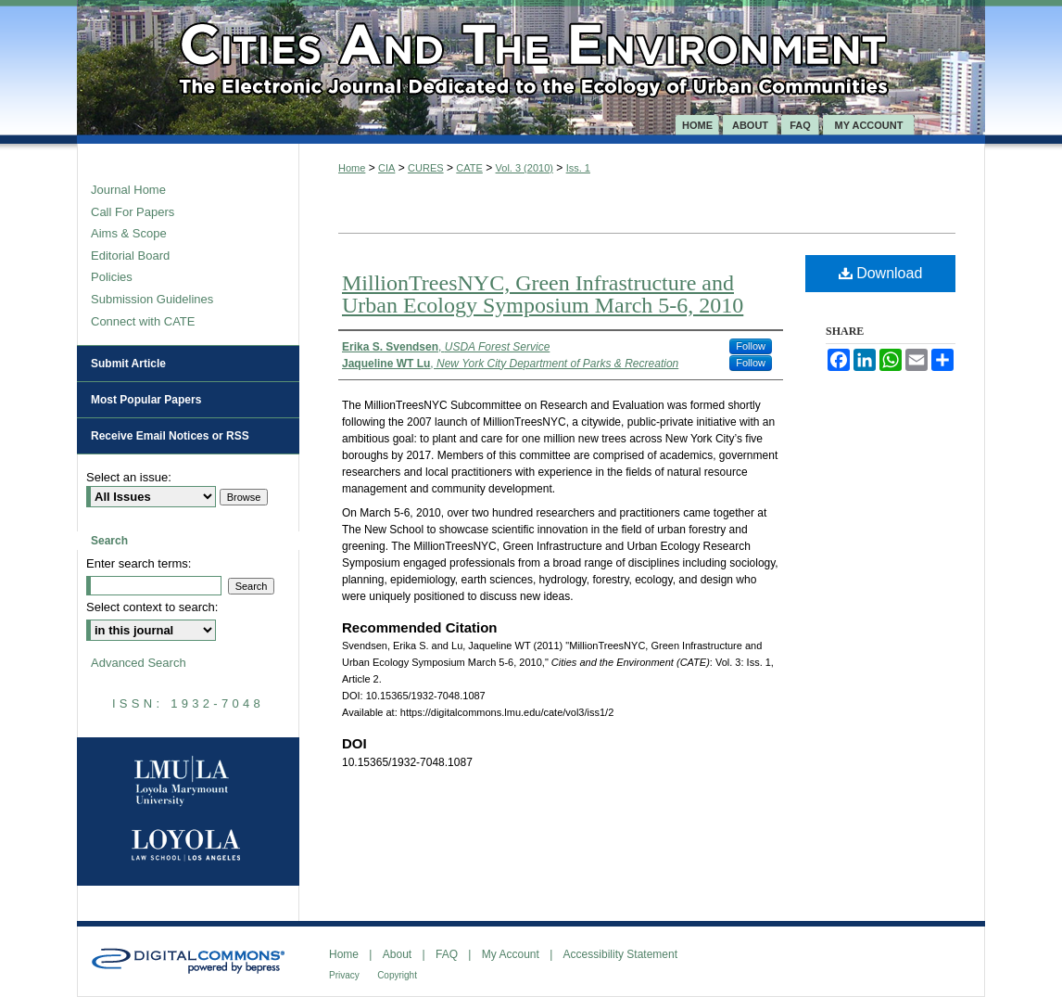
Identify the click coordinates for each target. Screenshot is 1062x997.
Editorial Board (130, 255)
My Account (510, 954)
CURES (426, 167)
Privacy (344, 975)
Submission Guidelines (152, 299)
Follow (750, 346)
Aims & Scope (129, 233)
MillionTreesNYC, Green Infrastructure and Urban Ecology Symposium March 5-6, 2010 (542, 294)
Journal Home (128, 190)
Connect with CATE (143, 321)
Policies (112, 277)
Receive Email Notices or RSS (170, 435)
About (397, 954)
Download (881, 273)
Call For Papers (132, 212)
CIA (386, 167)
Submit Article (128, 363)
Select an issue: (128, 477)
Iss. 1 (578, 167)
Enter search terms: (138, 563)
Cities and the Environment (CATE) (531, 57)
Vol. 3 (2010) (524, 167)
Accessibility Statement (620, 954)
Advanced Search (138, 663)
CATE (469, 167)
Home (351, 167)
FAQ (447, 954)
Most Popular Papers (146, 399)
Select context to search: (152, 607)
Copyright (397, 975)
